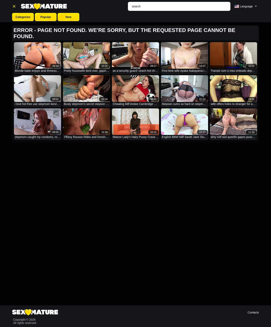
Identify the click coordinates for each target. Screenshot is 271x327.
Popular (45, 17)
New (69, 17)
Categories (23, 17)
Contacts (253, 312)
